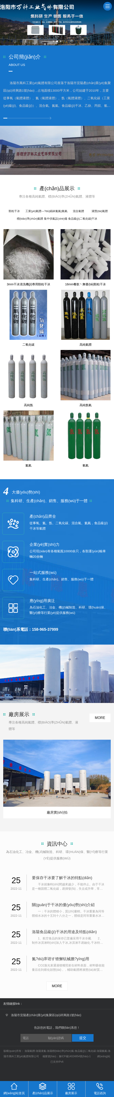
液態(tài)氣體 (100, 211)
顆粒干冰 (14, 211)
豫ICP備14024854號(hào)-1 (75, 1056)
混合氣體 (78, 211)
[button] (54, 41)
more (100, 718)
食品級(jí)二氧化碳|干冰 (82, 218)
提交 (82, 1038)
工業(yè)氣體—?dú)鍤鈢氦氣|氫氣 (46, 211)
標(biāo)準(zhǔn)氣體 (30, 218)
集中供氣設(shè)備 (55, 218)
